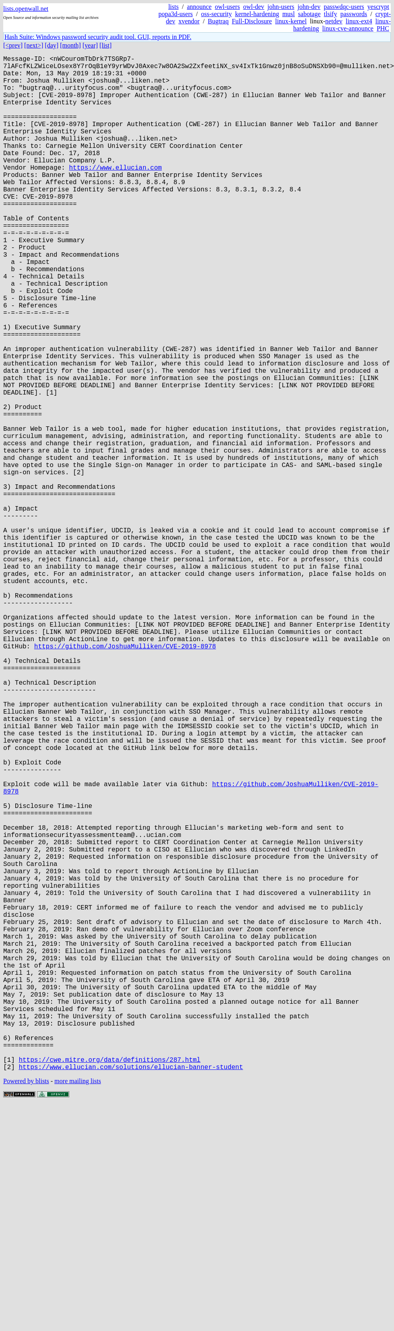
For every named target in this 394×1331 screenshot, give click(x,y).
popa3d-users (175, 13)
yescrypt (378, 6)
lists (173, 6)
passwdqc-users (343, 6)
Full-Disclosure (252, 21)
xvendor (188, 21)
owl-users (227, 6)
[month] (70, 45)
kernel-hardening (257, 13)
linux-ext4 (359, 21)
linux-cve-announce (347, 28)
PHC (383, 28)
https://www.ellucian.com (115, 193)
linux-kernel (291, 21)
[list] (106, 45)
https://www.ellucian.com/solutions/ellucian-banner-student (131, 1292)
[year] (90, 45)
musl (288, 13)
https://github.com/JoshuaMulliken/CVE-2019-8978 (125, 778)
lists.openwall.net (25, 8)
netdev (333, 21)
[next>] (33, 45)
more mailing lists (77, 1306)
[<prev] (13, 45)
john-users (281, 6)
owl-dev (253, 6)
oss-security (216, 13)
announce (199, 6)
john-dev (309, 6)
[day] (51, 45)
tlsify (330, 13)
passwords (353, 13)
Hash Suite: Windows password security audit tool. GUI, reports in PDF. (97, 36)
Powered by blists (26, 1306)
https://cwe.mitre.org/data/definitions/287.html (109, 1283)
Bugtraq (218, 21)
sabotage (309, 13)
